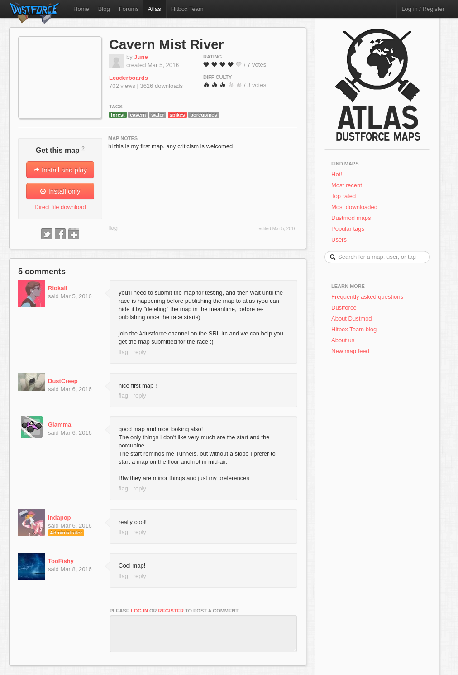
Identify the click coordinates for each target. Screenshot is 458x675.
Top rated (343, 196)
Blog (104, 8)
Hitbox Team (187, 8)
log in (139, 610)
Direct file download (60, 207)
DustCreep (63, 381)
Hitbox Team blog (354, 329)
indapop (59, 517)
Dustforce (344, 307)
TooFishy (61, 561)
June (141, 56)
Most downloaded (354, 207)
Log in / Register (422, 8)
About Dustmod (351, 318)
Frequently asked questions (367, 296)
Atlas (154, 8)
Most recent (346, 185)
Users (339, 239)
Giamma (59, 424)
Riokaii (57, 288)
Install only (60, 191)
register (171, 610)
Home (81, 8)
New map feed (351, 351)
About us (342, 340)
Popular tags (347, 228)
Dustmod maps (351, 217)
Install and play (60, 170)
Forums (129, 8)
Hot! (336, 174)
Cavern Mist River (166, 44)
